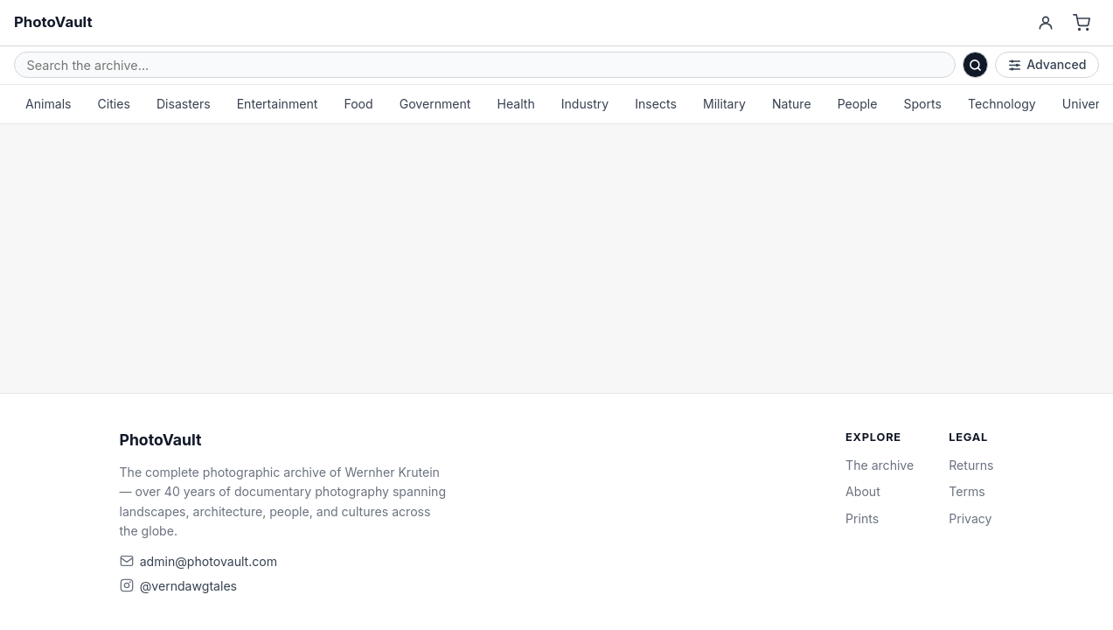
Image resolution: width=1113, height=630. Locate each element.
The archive (879, 465)
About (862, 491)
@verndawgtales (188, 585)
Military (724, 103)
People (858, 103)
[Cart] (1082, 23)
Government (435, 103)
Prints (862, 518)
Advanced (1047, 64)
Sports (922, 103)
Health (515, 103)
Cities (114, 103)
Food (358, 103)
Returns (971, 465)
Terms (966, 491)
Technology (1002, 103)
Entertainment (277, 103)
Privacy (970, 518)
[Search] (976, 65)
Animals (48, 103)
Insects (656, 103)
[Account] (1045, 23)
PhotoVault (53, 22)
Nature (791, 103)
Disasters (184, 103)
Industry (585, 103)
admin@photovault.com (208, 561)
